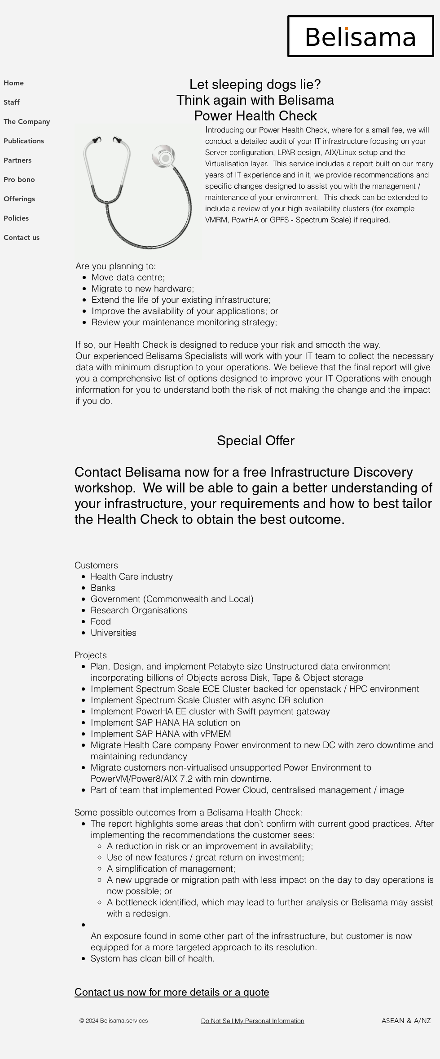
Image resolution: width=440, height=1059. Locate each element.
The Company (27, 121)
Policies (16, 218)
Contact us (22, 237)
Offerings (19, 199)
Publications (24, 141)
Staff (12, 102)
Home (14, 83)
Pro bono (19, 179)
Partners (17, 160)
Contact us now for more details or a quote (172, 992)
